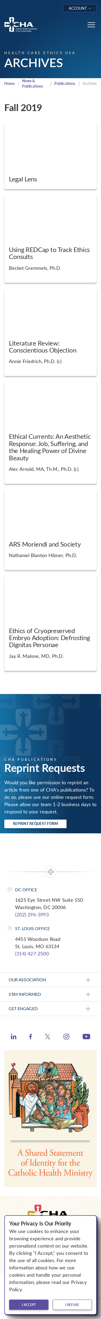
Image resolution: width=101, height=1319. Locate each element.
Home (9, 83)
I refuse (72, 1305)
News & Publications (32, 83)
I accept (29, 1305)
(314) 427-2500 (32, 953)
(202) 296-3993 (32, 914)
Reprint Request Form (35, 823)
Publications (64, 83)
